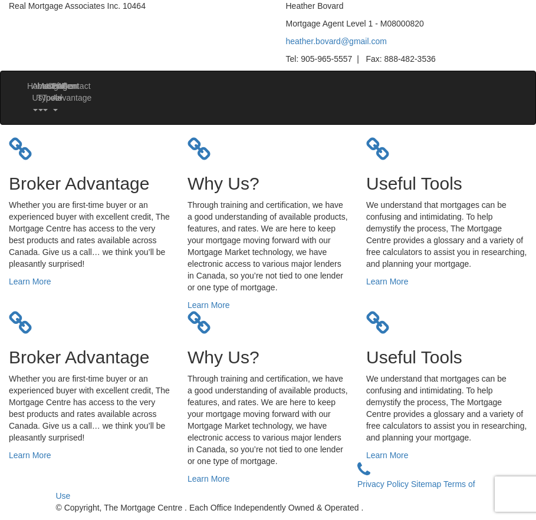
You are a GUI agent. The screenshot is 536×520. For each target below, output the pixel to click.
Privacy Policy (384, 484)
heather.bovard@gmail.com (336, 41)
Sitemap (427, 484)
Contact (66, 86)
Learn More (30, 281)
